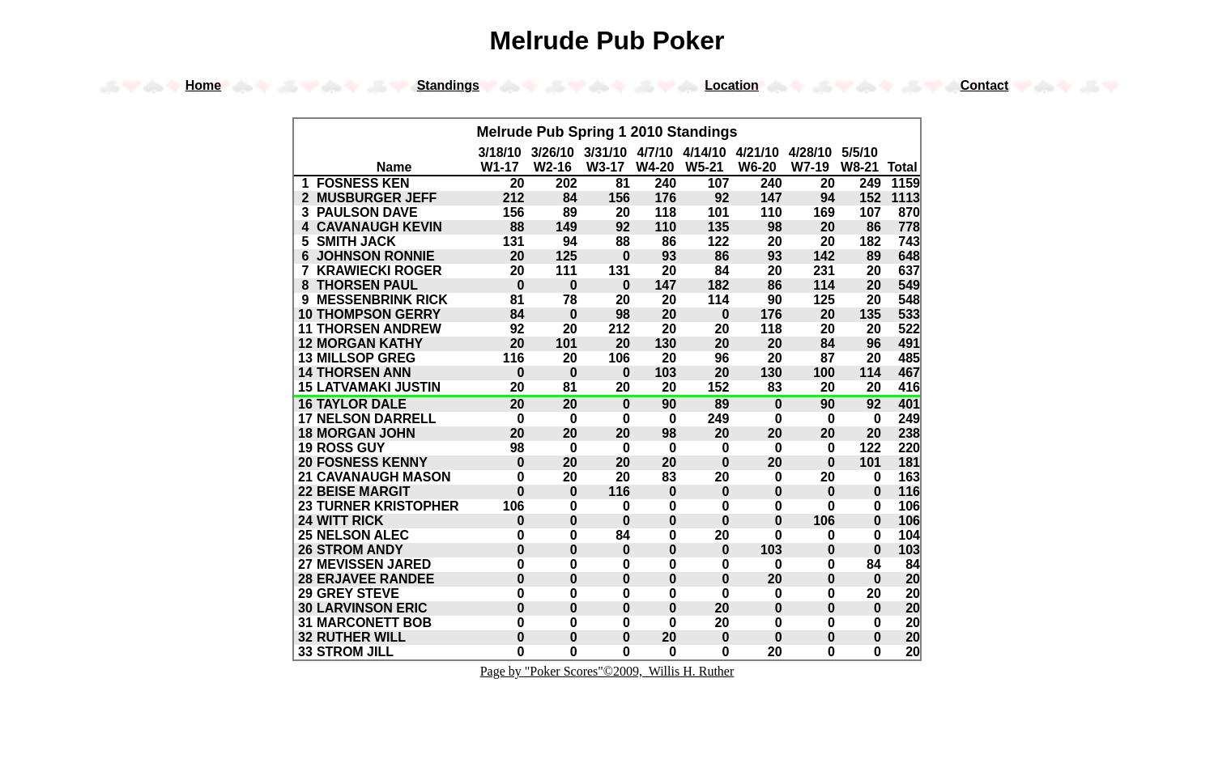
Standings (448, 85)
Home (203, 85)
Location (732, 85)
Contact (985, 85)
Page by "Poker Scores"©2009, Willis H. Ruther (607, 671)
